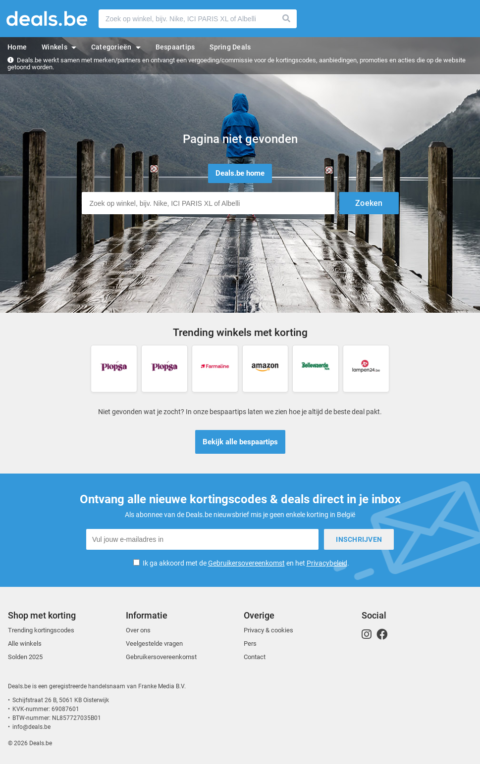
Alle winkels (25, 643)
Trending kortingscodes (41, 630)
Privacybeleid (327, 563)
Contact (255, 657)
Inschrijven (359, 539)
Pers (250, 643)
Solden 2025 (25, 657)
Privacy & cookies (268, 630)
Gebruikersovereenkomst (246, 563)
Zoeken (287, 18)
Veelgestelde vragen (154, 643)
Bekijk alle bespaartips (240, 441)
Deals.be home (240, 173)
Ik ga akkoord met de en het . (246, 563)
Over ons (138, 630)
